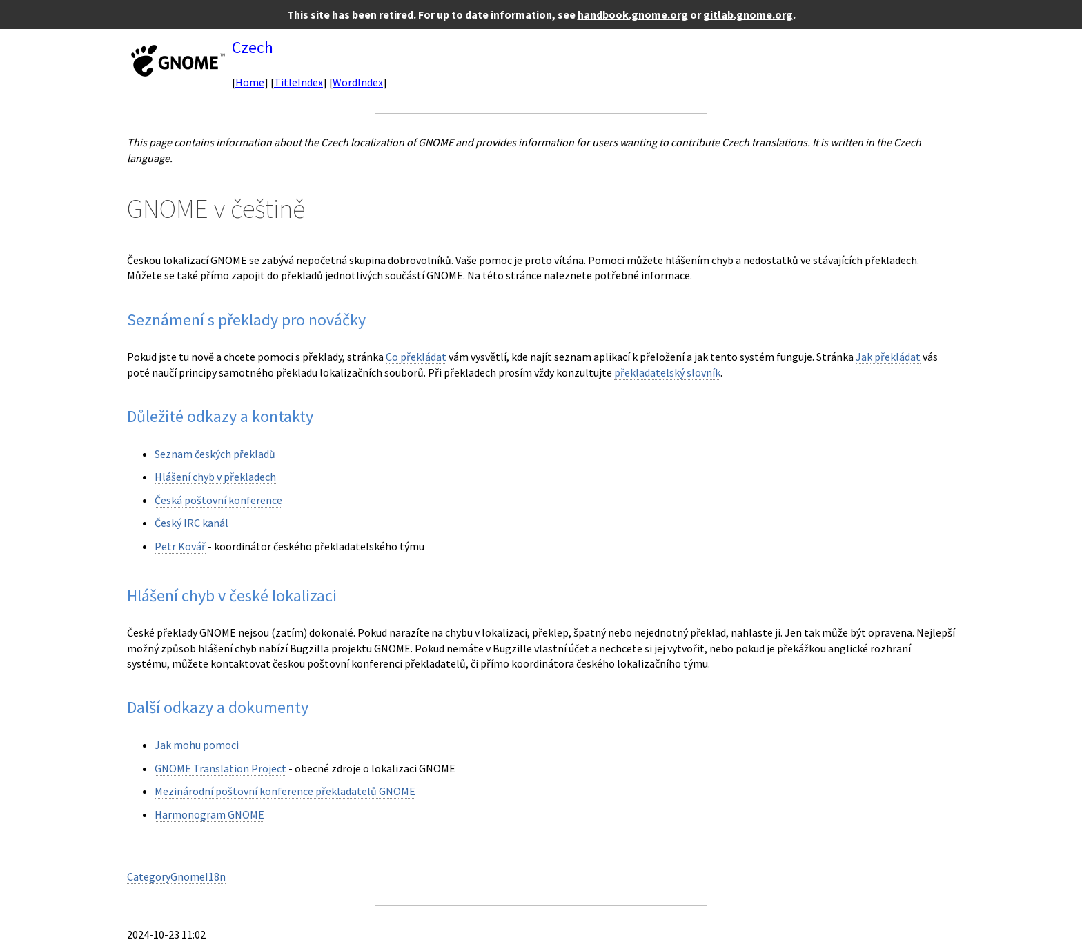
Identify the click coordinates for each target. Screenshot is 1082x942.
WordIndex (358, 82)
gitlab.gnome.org (748, 14)
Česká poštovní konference (218, 500)
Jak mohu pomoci (197, 745)
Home (249, 82)
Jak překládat (888, 356)
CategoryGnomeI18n (176, 876)
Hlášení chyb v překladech (215, 476)
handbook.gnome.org (633, 14)
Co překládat (416, 356)
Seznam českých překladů (215, 454)
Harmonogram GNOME (209, 814)
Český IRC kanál (191, 523)
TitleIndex (298, 82)
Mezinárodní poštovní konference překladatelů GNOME (285, 791)
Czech (252, 47)
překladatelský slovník (667, 372)
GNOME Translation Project (220, 768)
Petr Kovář (180, 546)
